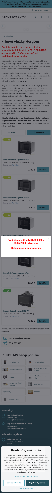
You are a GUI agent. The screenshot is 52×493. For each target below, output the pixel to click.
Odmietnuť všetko (14, 482)
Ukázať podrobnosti (26, 488)
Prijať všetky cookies (37, 482)
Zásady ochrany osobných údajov (26, 476)
